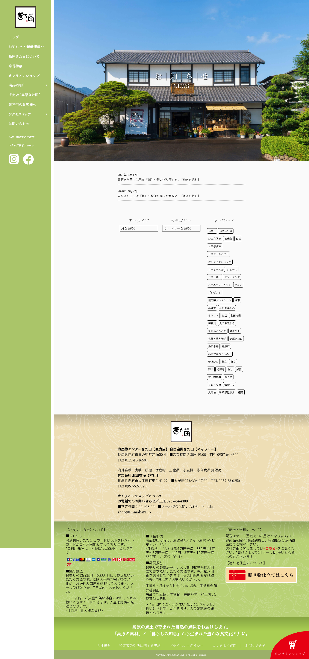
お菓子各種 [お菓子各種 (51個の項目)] (214, 246)
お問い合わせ (19, 125)
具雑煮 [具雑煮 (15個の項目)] (212, 308)
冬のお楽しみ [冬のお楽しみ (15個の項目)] (227, 308)
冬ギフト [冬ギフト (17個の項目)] (213, 315)
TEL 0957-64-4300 (223, 454)
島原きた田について (24, 56)
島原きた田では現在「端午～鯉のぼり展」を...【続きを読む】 (159, 179)
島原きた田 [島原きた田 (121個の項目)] (236, 338)
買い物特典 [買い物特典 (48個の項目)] (214, 377)
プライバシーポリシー (186, 645)
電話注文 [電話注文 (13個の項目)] (229, 385)
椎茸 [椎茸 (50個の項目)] (224, 361)
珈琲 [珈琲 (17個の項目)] (230, 369)
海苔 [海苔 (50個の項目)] (233, 361)
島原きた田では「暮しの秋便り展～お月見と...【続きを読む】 (159, 196)
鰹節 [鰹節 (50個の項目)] (240, 392)
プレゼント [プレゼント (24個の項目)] (214, 292)
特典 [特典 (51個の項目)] (210, 369)
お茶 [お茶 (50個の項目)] (238, 238)
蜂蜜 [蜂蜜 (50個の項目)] (239, 369)
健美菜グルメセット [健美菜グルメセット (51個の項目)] (219, 300)
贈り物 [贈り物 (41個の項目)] (228, 377)
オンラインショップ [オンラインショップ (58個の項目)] (219, 261)
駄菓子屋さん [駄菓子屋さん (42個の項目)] (227, 392)
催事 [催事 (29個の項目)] (237, 300)
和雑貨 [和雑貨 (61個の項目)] (212, 323)
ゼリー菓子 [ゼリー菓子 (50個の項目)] (214, 277)
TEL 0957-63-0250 (225, 480)
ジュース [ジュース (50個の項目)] (232, 269)
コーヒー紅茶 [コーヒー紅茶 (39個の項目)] (216, 269)
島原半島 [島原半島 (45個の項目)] (213, 346)
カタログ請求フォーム (21, 147)
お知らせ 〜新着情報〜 (26, 46)
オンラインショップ (24, 76)
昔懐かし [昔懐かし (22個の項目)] (213, 361)
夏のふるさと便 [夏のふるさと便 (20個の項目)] (217, 331)
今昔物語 (15, 66)
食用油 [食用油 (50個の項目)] (212, 392)
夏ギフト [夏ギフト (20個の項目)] (235, 331)
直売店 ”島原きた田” (24, 95)
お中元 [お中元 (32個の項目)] (212, 231)
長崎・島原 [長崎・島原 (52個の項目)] (214, 385)
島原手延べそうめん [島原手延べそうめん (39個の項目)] (219, 354)
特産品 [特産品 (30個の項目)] (220, 369)
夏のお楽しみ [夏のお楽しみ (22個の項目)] (227, 323)
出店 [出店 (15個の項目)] (224, 315)
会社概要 (104, 645)
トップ (14, 37)
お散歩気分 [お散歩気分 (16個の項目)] (225, 231)
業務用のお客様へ (22, 105)
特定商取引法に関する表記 (140, 645)
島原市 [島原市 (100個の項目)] (226, 346)
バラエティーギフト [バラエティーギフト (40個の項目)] (219, 284)
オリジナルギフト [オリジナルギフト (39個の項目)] (218, 254)
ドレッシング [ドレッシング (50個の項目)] (232, 277)
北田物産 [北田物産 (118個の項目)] (235, 315)
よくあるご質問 (224, 645)
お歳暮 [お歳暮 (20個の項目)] (228, 238)
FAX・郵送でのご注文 (21, 138)
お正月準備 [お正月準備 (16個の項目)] (214, 238)
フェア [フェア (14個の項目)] (238, 284)
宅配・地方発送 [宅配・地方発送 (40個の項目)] (217, 338)
